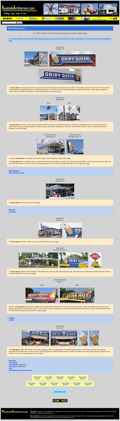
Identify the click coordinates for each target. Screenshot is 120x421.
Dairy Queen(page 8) (43, 383)
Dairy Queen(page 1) (37, 377)
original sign (58, 349)
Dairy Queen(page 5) (71, 377)
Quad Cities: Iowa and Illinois (17, 370)
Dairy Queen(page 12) (88, 383)
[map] (59, 91)
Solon (10, 368)
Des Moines (12, 366)
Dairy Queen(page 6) (82, 377)
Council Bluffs (13, 364)
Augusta (11, 320)
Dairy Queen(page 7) (32, 383)
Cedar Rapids (13, 362)
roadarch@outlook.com (99, 19)
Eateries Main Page (60, 391)
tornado (44, 349)
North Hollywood (14, 173)
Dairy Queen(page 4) (60, 377)
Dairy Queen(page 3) (49, 377)
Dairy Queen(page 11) (77, 383)
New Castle (12, 212)
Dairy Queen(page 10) (65, 383)
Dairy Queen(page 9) (54, 383)
